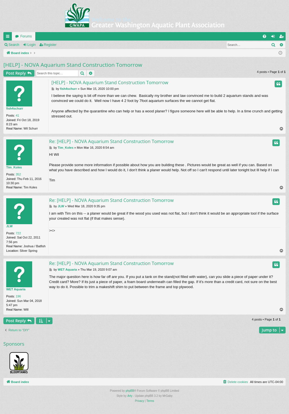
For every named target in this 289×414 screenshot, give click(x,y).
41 (17, 115)
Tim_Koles (14, 167)
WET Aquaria (15, 289)
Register (50, 45)
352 (18, 174)
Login (31, 45)
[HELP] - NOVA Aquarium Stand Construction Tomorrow (72, 64)
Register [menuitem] (283, 37)
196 (18, 296)
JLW (9, 226)
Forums (26, 36)
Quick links (9, 37)
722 (18, 233)
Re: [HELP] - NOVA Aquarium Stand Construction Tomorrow (111, 141)
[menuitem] (264, 36)
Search (13, 45)
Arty (129, 395)
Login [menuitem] (274, 37)
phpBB (130, 390)
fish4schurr (14, 108)
